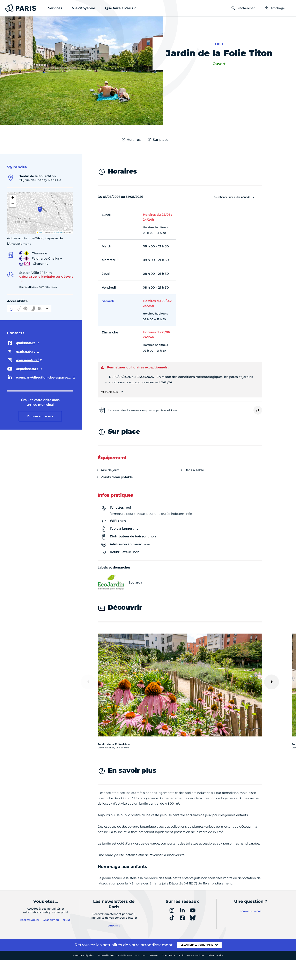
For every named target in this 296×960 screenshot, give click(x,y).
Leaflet (40, 232)
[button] (40, 209)
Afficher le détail (110, 392)
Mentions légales (83, 955)
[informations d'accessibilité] (29, 308)
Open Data (168, 955)
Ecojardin (120, 582)
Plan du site (215, 955)
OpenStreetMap (58, 232)
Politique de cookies (191, 955)
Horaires (131, 139)
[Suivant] (271, 682)
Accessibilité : (122, 955)
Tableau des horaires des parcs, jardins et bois (142, 410)
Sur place (157, 139)
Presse (154, 955)
